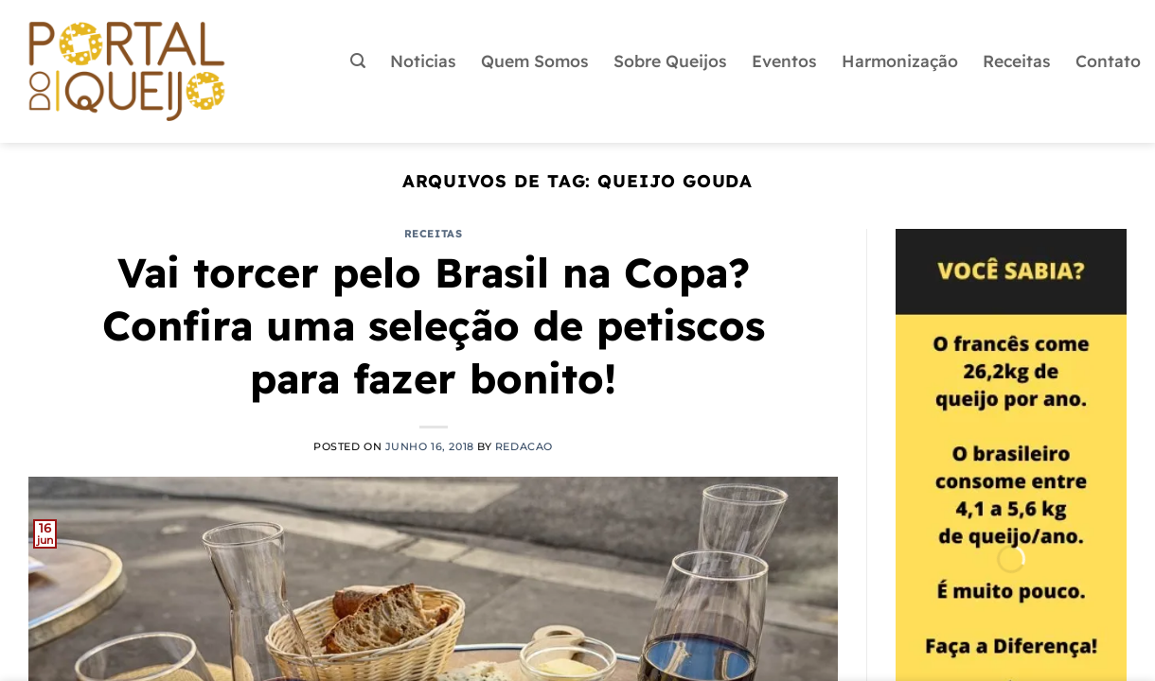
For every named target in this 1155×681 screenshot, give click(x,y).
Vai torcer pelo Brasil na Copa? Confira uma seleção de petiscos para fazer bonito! (433, 325)
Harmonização (900, 60)
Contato (1108, 60)
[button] (357, 61)
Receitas (1017, 60)
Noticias (423, 60)
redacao (524, 446)
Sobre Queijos (670, 60)
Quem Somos (535, 60)
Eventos (784, 60)
